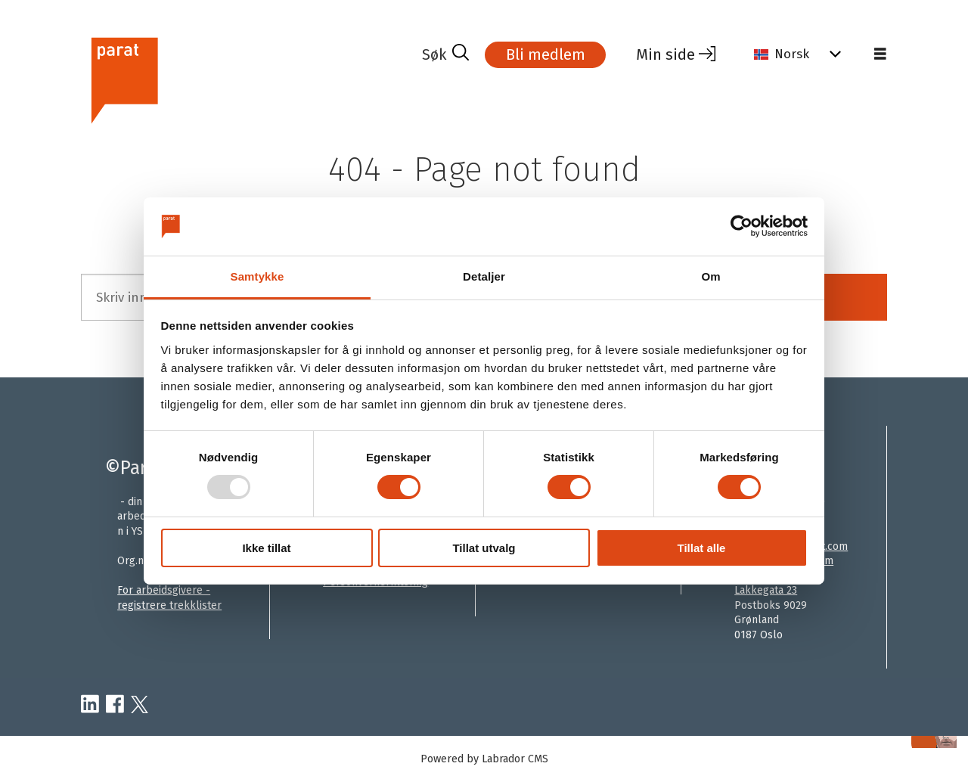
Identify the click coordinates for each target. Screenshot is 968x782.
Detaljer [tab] (484, 276)
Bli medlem (545, 54)
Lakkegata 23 (765, 590)
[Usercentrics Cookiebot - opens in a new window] (741, 226)
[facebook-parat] (115, 705)
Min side (665, 54)
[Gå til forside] (124, 78)
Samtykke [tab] (257, 276)
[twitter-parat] (139, 705)
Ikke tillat (266, 548)
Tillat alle (702, 548)
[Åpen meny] (880, 54)
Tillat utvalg (483, 548)
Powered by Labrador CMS (484, 759)
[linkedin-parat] (90, 705)
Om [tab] (710, 276)
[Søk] (445, 54)
